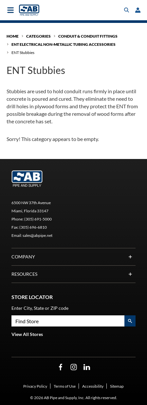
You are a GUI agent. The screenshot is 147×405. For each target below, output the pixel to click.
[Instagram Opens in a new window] (73, 367)
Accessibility (92, 386)
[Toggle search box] (126, 10)
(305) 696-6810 (33, 227)
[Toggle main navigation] (10, 10)
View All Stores (27, 334)
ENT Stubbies (22, 52)
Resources (73, 274)
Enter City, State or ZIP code (39, 308)
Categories (38, 36)
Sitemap (117, 386)
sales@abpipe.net (37, 235)
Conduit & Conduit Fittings (88, 36)
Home (13, 36)
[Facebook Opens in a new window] (60, 367)
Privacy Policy (35, 386)
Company (73, 257)
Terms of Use (65, 386)
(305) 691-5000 (38, 219)
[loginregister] (137, 10)
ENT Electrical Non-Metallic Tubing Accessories (63, 44)
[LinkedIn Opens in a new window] (86, 367)
